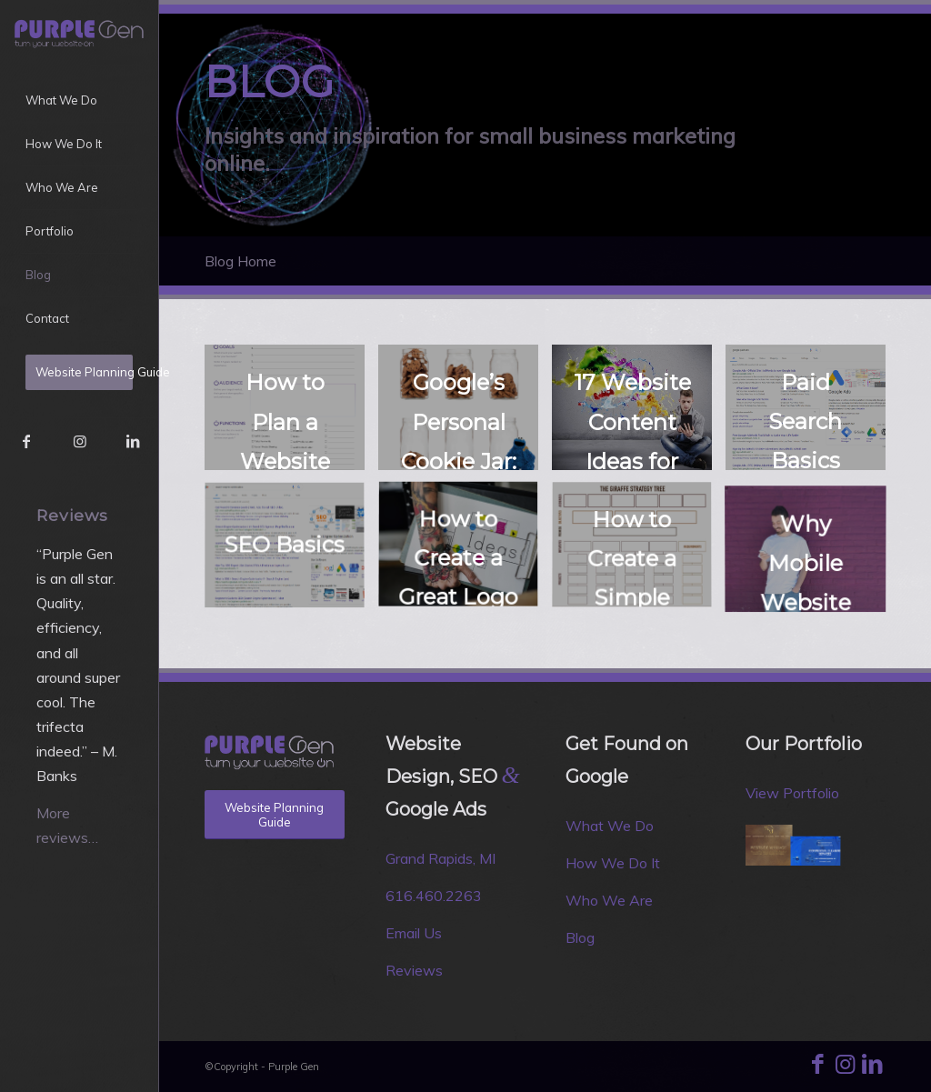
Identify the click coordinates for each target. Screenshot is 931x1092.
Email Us (413, 933)
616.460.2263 (433, 896)
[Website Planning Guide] (275, 814)
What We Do (610, 825)
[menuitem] (79, 101)
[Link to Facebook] (26, 441)
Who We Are (609, 900)
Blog (580, 937)
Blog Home (240, 261)
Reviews (414, 970)
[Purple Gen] (79, 32)
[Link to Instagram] (79, 441)
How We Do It (613, 863)
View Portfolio (792, 793)
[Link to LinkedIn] (131, 441)
